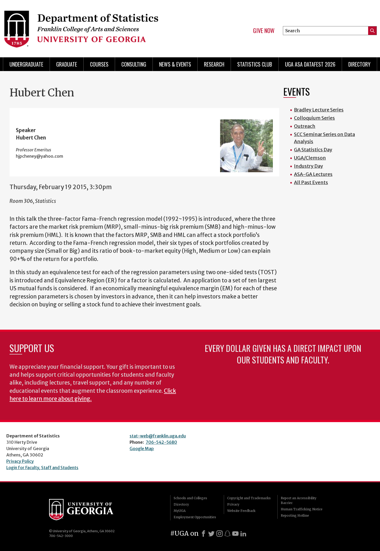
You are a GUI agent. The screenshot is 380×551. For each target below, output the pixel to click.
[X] (211, 533)
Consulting (133, 64)
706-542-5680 (161, 442)
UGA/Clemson (310, 158)
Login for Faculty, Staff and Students (42, 467)
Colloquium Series (314, 118)
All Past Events (311, 182)
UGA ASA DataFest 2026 (310, 64)
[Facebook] (203, 533)
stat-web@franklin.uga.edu (158, 435)
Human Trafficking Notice (301, 509)
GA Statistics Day (313, 150)
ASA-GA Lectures (313, 174)
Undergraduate (26, 64)
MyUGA (180, 511)
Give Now (263, 30)
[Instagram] (219, 533)
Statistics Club (254, 64)
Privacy (233, 504)
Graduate (66, 64)
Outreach (304, 126)
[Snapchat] (227, 533)
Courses (99, 64)
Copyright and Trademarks (249, 498)
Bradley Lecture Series (319, 110)
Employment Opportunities (195, 517)
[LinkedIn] (243, 533)
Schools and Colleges (190, 498)
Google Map (142, 448)
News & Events (175, 64)
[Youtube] (235, 533)
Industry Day (308, 166)
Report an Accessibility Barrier (298, 500)
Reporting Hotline (295, 515)
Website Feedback (241, 511)
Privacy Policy (20, 461)
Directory (359, 64)
